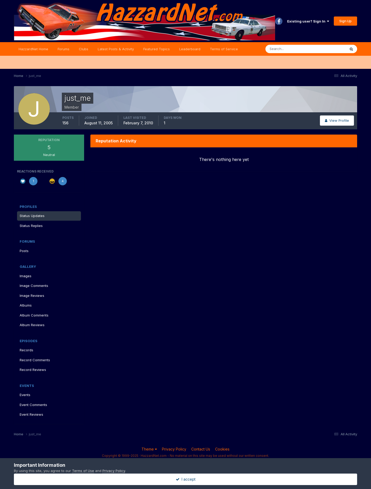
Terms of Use (83, 471)
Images (25, 276)
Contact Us (200, 449)
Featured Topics (156, 49)
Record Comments (35, 360)
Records (26, 350)
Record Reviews (33, 370)
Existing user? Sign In (308, 21)
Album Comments (34, 315)
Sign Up (345, 21)
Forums (63, 49)
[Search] (288, 49)
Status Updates (32, 216)
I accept (185, 479)
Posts (24, 251)
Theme (149, 449)
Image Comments (34, 286)
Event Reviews (31, 414)
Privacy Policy (174, 449)
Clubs (83, 49)
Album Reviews (32, 325)
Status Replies (31, 226)
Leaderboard (189, 49)
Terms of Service (224, 49)
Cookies (222, 449)
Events (25, 395)
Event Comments (33, 405)
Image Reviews (32, 295)
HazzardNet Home (33, 49)
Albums (26, 305)
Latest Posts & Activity (116, 49)
